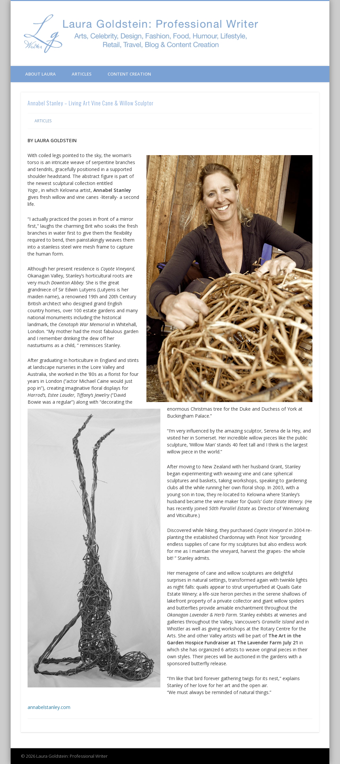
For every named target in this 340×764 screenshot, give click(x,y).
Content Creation (129, 74)
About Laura (40, 74)
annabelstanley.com (49, 707)
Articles (82, 74)
